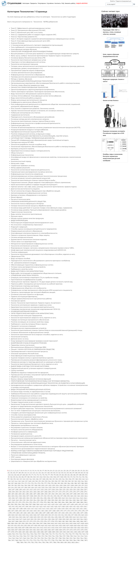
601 (56, 523)
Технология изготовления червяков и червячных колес (31, 305)
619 (39, 525)
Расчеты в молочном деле (20, 199)
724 (17, 536)
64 (12, 475)
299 (78, 494)
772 (31, 540)
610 (9, 525)
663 (38, 530)
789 (21, 542)
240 (24, 490)
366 (78, 500)
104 (48, 477)
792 (32, 542)
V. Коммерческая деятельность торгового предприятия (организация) (36, 45)
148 (30, 481)
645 (53, 528)
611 (12, 525)
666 (49, 530)
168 (16, 483)
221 (36, 487)
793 (36, 542)
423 (44, 506)
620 (42, 525)
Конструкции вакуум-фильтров (22, 459)
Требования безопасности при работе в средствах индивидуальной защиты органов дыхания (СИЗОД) (49, 394)
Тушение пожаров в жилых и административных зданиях (32, 358)
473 (72, 511)
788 (18, 542)
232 (75, 487)
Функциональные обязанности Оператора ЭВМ (28, 347)
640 (34, 528)
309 (35, 496)
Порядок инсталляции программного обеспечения (30, 320)
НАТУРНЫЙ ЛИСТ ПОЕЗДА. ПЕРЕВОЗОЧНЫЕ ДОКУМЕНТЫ (32, 138)
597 (41, 523)
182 (62, 483)
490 (55, 513)
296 (67, 494)
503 (24, 515)
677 (9, 532)
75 (43, 475)
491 (59, 513)
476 (83, 511)
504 (27, 515)
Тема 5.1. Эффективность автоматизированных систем (30, 28)
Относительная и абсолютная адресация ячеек (28, 442)
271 (57, 492)
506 (35, 515)
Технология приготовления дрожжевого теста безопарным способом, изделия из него (43, 254)
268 (46, 492)
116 (86, 477)
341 (67, 498)
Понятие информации (19, 252)
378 (41, 502)
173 (32, 483)
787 (85, 540)
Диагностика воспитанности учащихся (25, 189)
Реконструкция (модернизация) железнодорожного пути (32, 222)
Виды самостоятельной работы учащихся (26, 98)
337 (52, 498)
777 (49, 540)
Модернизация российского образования (26, 231)
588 (8, 523)
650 (72, 528)
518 (76, 515)
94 (17, 477)
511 (53, 515)
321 (75, 496)
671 (68, 530)
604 (67, 523)
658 (20, 530)
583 (70, 521)
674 (78, 530)
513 (59, 515)
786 (82, 540)
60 (82, 473)
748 (24, 538)
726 (24, 536)
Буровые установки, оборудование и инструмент (29, 195)
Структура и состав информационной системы (28, 62)
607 (78, 523)
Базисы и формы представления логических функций (31, 379)
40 (25, 473)
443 (39, 509)
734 (53, 536)
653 (82, 528)
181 (59, 483)
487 (44, 513)
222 (39, 487)
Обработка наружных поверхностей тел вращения (29, 372)
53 (62, 473)
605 (71, 523)
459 (20, 511)
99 (31, 477)
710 (50, 534)
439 (24, 509)
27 (70, 471)
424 (48, 506)
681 (24, 532)
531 (42, 517)
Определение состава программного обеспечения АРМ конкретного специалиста (41, 290)
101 (38, 477)
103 (44, 477)
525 (20, 517)
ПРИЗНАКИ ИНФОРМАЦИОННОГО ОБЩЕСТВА (28, 201)
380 (49, 502)
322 (78, 496)
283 (20, 494)
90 (86, 475)
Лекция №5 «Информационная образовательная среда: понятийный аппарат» (40, 140)
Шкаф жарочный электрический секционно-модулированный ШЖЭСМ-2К (38, 250)
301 (86, 494)
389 (81, 502)
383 (59, 502)
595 (34, 523)
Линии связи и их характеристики (23, 241)
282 (16, 494)
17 (43, 471)
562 (74, 519)
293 (56, 494)
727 (28, 536)
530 (38, 517)
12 (30, 471)
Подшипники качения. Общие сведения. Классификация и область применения (40, 182)
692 (64, 532)
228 (61, 487)
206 (64, 485)
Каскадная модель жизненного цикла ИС (26, 436)
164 (82, 481)
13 (33, 471)
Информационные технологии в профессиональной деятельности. (35, 123)
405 (60, 504)
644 (49, 528)
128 (44, 479)
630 (79, 525)
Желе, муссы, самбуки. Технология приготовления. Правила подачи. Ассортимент (41, 56)
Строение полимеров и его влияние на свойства (29, 398)
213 (9, 487)
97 (25, 477)
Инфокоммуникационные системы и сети (26, 396)
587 (85, 521)
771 (27, 540)
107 (58, 477)
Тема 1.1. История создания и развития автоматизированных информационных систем (42, 39)
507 (38, 515)
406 (64, 504)
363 (67, 500)
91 (8, 477)
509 (46, 515)
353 (31, 500)
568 (17, 521)
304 (16, 496)
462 (31, 511)
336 (49, 498)
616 (29, 525)
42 (31, 473)
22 (56, 471)
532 (45, 517)
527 (28, 517)
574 (38, 521)
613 (19, 525)
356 (42, 500)
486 (40, 513)
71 (32, 475)
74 (40, 475)
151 (40, 481)
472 (68, 511)
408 (72, 504)
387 (74, 502)
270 (53, 492)
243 (35, 490)
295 (64, 494)
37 (17, 473)
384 (63, 502)
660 (27, 530)
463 (35, 511)
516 (69, 515)
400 (41, 504)
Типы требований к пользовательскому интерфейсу (30, 47)
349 (17, 500)
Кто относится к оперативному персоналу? (27, 225)
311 (42, 496)
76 (46, 475)
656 (12, 530)
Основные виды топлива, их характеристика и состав (30, 391)
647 (60, 528)
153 (46, 481)
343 (74, 498)
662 (34, 530)
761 (71, 538)
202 (50, 485)
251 (64, 490)
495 (74, 513)
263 (27, 492)
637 (23, 528)
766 (9, 540)
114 (80, 477)
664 (42, 530)
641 (38, 528)
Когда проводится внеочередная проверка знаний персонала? (34, 341)
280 (9, 494)
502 (20, 515)
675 (82, 530)
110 (68, 477)
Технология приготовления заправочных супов (28, 60)
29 (76, 471)
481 (21, 513)
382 (56, 502)
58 (76, 473)
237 (13, 490)
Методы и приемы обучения (21, 79)
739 (71, 536)
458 (16, 511)
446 (51, 509)
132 (57, 479)
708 (43, 534)
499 (9, 515)
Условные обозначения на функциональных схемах (30, 332)
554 (46, 519)
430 (70, 506)
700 (13, 534)
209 (76, 485)
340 (63, 498)
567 (13, 521)
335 (45, 498)
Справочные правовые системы (22, 165)
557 (56, 519)
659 (23, 530)
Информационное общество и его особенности (28, 288)
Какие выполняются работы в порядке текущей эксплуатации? (34, 184)
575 (42, 521)
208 (72, 485)
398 (34, 504)
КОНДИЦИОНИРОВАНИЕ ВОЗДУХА (24, 311)
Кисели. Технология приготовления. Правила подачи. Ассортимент (35, 303)
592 (23, 523)
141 (86, 479)
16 (40, 471)
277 (78, 492)
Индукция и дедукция (19, 227)
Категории (25, 3)
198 (36, 485)
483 (28, 513)
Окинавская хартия (18, 301)
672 (71, 530)
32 (84, 471)
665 (45, 530)
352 (27, 500)
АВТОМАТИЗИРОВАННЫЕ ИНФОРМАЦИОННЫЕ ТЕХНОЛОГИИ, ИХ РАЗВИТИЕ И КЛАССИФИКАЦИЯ (48, 383)
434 (85, 506)
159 (66, 481)
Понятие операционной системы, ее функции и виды (30, 134)
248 (53, 490)
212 (86, 485)
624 (57, 525)
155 (53, 481)
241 (28, 490)
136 (70, 479)
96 (23, 477)
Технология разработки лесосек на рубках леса (28, 144)
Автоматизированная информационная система (29, 193)
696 (79, 532)
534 (52, 517)
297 (71, 494)
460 (24, 511)
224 (46, 487)
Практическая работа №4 (20, 125)
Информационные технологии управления (27, 174)
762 (74, 538)
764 (81, 538)
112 (74, 477)
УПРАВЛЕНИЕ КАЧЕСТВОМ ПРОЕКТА (24, 275)
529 (35, 517)
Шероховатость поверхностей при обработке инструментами (33, 461)
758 (60, 538)
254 (74, 490)
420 (33, 506)
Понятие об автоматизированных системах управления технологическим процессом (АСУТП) (45, 127)
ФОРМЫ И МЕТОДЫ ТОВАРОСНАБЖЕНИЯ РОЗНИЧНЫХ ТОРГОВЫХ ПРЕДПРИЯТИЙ (42, 451)
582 (67, 521)
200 (42, 485)
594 (30, 523)
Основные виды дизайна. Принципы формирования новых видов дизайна (38, 210)
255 (78, 490)
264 (31, 492)
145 (19, 481)
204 (57, 485)
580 (60, 521)
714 (63, 534)
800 (62, 542)
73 (37, 475)
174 (35, 483)
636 (19, 528)
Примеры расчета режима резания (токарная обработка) (32, 77)
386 (70, 502)
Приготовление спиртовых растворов (25, 286)
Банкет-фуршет (16, 197)
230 (68, 487)
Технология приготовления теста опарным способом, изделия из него (37, 334)
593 (27, 523)
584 (74, 521)
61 (84, 473)
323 (82, 496)
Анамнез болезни (17, 43)
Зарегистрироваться (123, 1)
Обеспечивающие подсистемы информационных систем (32, 265)
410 (80, 504)
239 (20, 490)
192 (16, 485)
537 (63, 517)
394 (19, 504)
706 (35, 534)
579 (56, 521)
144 (16, 481)
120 (18, 479)
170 (22, 483)
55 (68, 473)
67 (21, 475)
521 (86, 515)
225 (50, 487)
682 (27, 532)
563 (78, 519)
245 (42, 490)
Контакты (57, 3)
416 (20, 506)
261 (20, 492)
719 (80, 534)
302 (9, 496)
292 (53, 494)
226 (53, 487)
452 (74, 509)
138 (76, 479)
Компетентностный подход (21, 161)
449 (63, 509)
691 (61, 532)
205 (61, 485)
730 (39, 536)
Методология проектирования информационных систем (32, 244)
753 (42, 538)
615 (25, 525)
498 (85, 513)
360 (56, 500)
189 (86, 483)
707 (39, 534)
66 (18, 475)
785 (78, 540)
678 (12, 532)
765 (85, 538)
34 (8, 473)
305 (20, 496)
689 (53, 532)
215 (16, 487)
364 (70, 500)
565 (85, 519)
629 (75, 525)
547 (21, 519)
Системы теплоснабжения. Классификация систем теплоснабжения (36, 96)
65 (15, 475)
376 (34, 502)
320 (71, 496)
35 (11, 473)
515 (66, 515)
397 (30, 504)
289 (42, 494)
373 (23, 502)
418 (27, 506)
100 (34, 477)
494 (70, 513)
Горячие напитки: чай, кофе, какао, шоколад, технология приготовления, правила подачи (43, 187)
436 (13, 509)
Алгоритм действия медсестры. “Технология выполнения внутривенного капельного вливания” (46, 408)
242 (31, 490)
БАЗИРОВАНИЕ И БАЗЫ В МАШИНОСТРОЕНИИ (28, 343)
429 (67, 506)
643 (45, 528)
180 (55, 483)
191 (12, 485)
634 (12, 528)
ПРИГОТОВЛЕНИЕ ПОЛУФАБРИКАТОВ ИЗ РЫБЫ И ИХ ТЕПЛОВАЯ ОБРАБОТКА (40, 381)
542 (81, 517)
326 (13, 498)
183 (65, 483)
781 (64, 540)
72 (35, 475)
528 (31, 517)
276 (74, 492)
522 (10, 517)
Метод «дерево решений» (20, 168)
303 (13, 496)
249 (57, 490)
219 (29, 487)
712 (57, 534)
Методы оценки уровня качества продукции (27, 218)
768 (16, 540)
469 (57, 511)
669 (60, 530)
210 (79, 485)
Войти (112, 1)
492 (63, 513)
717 (73, 534)
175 (39, 483)
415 (16, 506)
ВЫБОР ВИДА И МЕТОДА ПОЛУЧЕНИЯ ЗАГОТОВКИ (30, 366)
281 (13, 494)
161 (72, 481)
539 (70, 517)
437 (17, 509)
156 (56, 481)
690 (57, 532)
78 (52, 475)
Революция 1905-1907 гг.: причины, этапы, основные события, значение (112, 32)
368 (85, 500)
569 (20, 521)
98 (28, 477)
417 (23, 506)
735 (57, 536)
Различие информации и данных (23, 455)
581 (63, 521)
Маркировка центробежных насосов (24, 425)
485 (36, 513)
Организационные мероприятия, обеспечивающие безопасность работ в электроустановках (45, 83)
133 (60, 479)
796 (47, 542)
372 (20, 502)
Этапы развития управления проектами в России (29, 417)
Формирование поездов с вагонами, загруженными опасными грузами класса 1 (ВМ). (42, 248)
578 (52, 521)
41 (28, 473)
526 (24, 517)
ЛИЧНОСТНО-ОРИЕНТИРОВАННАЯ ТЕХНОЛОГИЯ (29, 87)
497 (82, 513)
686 (42, 532)
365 (74, 500)
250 (60, 490)
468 (54, 511)
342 (70, 498)
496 (78, 513)
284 (23, 494)
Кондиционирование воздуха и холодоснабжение (29, 130)
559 (64, 519)
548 (24, 519)
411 (83, 504)
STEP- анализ (16, 457)
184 (69, 483)
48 (48, 473)
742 (82, 536)
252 (67, 490)
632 (86, 525)
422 (41, 506)
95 (20, 477)
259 (13, 492)
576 (45, 521)
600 (52, 523)
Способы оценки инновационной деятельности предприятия (33, 229)
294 (60, 494)
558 (60, 519)
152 (43, 481)
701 (17, 534)
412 (86, 504)
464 (38, 511)
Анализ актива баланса (110, 100)
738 (67, 536)
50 (54, 473)
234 (82, 487)
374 (27, 502)
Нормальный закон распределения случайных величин (31, 172)
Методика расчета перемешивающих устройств (28, 328)
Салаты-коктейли (17, 370)
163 (79, 481)
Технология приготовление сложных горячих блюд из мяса (32, 121)
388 (78, 502)
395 (23, 504)
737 (64, 536)
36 (14, 473)
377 (38, 502)
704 (28, 534)
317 (62, 496)
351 (24, 500)
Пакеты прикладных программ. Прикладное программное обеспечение (37, 92)
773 (34, 540)
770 (24, 540)
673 (75, 530)
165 (86, 481)
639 (30, 528)
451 (70, 509)
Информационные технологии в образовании (28, 75)
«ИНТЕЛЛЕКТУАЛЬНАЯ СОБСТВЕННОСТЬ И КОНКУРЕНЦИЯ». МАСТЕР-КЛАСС (39, 136)
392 (12, 504)
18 (45, 471)
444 (43, 509)
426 (55, 506)
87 (77, 475)
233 (78, 487)
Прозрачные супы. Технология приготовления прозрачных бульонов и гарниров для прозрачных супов (49, 421)
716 (70, 534)
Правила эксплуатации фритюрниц (24, 296)
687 (46, 532)
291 (49, 494)
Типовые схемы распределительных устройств (28, 267)
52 (59, 473)
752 (38, 538)
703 (24, 534)
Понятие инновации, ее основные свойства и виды (30, 322)
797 (51, 542)
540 (74, 517)
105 (51, 477)
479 (13, 513)
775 (42, 540)
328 (20, 498)
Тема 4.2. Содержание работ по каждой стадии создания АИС (33, 34)
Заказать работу (70, 3)
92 (11, 477)
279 (85, 492)
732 (46, 536)
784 (74, 540)
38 (19, 473)
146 (23, 481)
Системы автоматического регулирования (26, 72)
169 (19, 483)
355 (38, 500)
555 (49, 519)
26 (67, 471)
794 (39, 542)
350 (21, 500)
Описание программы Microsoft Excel (24, 353)
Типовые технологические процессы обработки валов (31, 206)
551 (35, 519)
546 (17, 519)
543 (85, 517)
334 (41, 498)
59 (79, 473)
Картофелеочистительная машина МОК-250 (27, 132)
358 (49, 500)
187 (79, 483)
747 (20, 538)
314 (52, 496)
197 (32, 485)
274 (67, 492)
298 (75, 494)
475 (79, 511)
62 (87, 473)
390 (85, 502)
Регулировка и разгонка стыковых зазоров (26, 427)
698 (86, 532)
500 (13, 515)
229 (64, 487)
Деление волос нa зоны (19, 339)
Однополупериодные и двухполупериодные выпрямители (32, 89)
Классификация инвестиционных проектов (27, 356)
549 (28, 519)
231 (72, 487)
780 (60, 540)
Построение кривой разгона (21, 434)
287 (35, 494)
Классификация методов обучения (24, 49)
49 (51, 473)
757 (56, 538)
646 (56, 528)
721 (87, 534)
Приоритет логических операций (23, 326)
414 (13, 506)
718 (77, 534)
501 (16, 515)
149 (33, 481)
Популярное (42, 3)
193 (19, 485)
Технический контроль (19, 337)
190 (9, 485)
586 (81, 521)
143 (12, 481)
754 (45, 538)
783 (71, 540)
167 (12, 483)
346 (85, 498)
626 (64, 525)
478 (10, 513)
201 (46, 485)
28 (73, 471)
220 (32, 487)
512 (56, 515)
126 (37, 479)
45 (39, 473)
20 (51, 471)
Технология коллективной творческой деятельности (30, 170)
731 (43, 536)
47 (45, 473)
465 (42, 511)
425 (52, 506)
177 (45, 483)
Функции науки (16, 216)
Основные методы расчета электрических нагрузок (30, 119)
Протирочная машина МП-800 (22, 142)
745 (13, 538)
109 (65, 477)
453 (77, 509)
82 (63, 475)
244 (38, 490)
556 (53, 519)
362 (63, 500)
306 (24, 496)
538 (67, 517)
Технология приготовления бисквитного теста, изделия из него (34, 364)
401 (45, 504)
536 (60, 517)
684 (34, 532)
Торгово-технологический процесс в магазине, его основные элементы (37, 111)
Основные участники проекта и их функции (27, 294)
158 (63, 481)
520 (82, 515)
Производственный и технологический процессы (29, 351)
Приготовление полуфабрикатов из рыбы (26, 280)
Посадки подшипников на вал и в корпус (26, 402)
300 (82, 494)
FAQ (62, 3)
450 (66, 509)
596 (37, 523)
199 (39, 485)
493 (66, 513)
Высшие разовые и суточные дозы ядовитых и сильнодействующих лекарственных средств (45, 53)
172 (29, 483)
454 (81, 509)
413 (10, 506)
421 (37, 506)
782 (67, 540)
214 (12, 487)
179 (52, 483)
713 (60, 534)
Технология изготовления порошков (24, 64)
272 (60, 492)
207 (68, 485)
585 (78, 521)
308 (31, 496)
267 (42, 492)
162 (76, 481)
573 (34, 521)
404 (56, 504)
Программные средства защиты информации (28, 70)
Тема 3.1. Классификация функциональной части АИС (30, 41)
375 (31, 502)
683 (31, 532)
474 (76, 511)
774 (38, 540)
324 (85, 496)
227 (57, 487)
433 (81, 506)
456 (9, 511)
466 (46, 511)
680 (20, 532)
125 (34, 479)
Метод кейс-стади (17, 163)
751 (35, 538)
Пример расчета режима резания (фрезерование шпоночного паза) (36, 360)
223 (43, 487)
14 (35, 471)
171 (26, 483)
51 (57, 473)
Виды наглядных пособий (20, 258)
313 (48, 496)
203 (53, 485)
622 (49, 525)
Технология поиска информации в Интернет (27, 203)
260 (17, 492)
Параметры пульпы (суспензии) (22, 345)
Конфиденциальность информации (24, 432)
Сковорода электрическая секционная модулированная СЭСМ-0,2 (35, 309)
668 (57, 530)
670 (64, 530)
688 (49, 532)
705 (31, 534)
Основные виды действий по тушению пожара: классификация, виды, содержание (41, 208)
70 (29, 475)
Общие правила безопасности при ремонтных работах (31, 299)
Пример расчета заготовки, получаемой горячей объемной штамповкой (37, 375)
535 (56, 517)
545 (13, 519)
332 (34, 498)
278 (81, 492)
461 (27, 511)
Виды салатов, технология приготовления (26, 214)
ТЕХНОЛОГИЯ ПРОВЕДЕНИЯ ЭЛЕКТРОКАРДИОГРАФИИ (31, 51)
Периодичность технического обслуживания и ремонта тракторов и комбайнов (40, 261)
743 (85, 536)
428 (63, 506)
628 (71, 525)
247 (49, 490)
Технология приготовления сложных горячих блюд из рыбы (33, 180)
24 (62, 471)
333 (38, 498)
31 (81, 471)
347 (9, 500)
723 (13, 536)
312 (45, 496)
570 (24, 521)
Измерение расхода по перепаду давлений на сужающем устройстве (36, 362)
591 (20, 523)
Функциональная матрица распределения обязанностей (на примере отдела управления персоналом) (49, 438)
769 (20, 540)
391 (9, 504)
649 (68, 528)
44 (37, 473)
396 (27, 504)
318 (65, 496)
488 (48, 513)
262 (24, 492)
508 (42, 515)
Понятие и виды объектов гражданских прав (27, 85)
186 (75, 483)
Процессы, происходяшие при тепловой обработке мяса (32, 423)
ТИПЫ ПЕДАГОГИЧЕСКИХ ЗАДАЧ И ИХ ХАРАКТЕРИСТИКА (32, 313)
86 (74, 475)
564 (82, 519)
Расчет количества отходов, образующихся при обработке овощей (35, 191)
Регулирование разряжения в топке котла (26, 444)
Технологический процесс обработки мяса (27, 419)
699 (9, 534)
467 (50, 511)
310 (39, 496)
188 (82, 483)
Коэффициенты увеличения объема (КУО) (26, 102)
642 (41, 528)
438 (21, 509)
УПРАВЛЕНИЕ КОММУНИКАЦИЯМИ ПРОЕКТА (28, 453)
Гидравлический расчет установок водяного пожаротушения (33, 368)
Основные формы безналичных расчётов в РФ (28, 58)
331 (31, 498)
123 (27, 479)
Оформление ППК (17, 256)
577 (49, 521)
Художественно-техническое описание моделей (28, 239)
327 (17, 498)
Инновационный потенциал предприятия (26, 315)
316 (58, 496)
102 (41, 477)
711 (53, 534)
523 (13, 517)
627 (68, 525)
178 (49, 483)
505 (31, 515)
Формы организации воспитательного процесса (29, 100)
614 (22, 525)
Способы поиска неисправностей (23, 415)
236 (9, 490)
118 (11, 479)
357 (45, 500)
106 (55, 477)
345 (81, 498)
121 (21, 479)
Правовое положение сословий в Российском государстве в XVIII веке (114, 133)
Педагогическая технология (21, 212)
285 (27, 494)
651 (75, 528)
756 (53, 538)
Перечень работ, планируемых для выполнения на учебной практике (36, 284)
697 (83, 532)
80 (57, 475)
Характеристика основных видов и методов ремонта (30, 151)
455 (85, 509)
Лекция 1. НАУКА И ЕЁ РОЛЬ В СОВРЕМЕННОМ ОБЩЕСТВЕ (32, 349)
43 (34, 473)
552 (39, 519)
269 (49, 492)
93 (14, 477)
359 (52, 500)
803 (73, 542)
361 (60, 500)
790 (25, 542)
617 (32, 525)
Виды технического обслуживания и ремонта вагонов (31, 94)
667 (53, 530)
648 (64, 528)
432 (77, 506)
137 (73, 479)
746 (17, 538)
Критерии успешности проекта (22, 149)
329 (24, 498)
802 (69, 542)
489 (52, 513)
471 (65, 511)
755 (49, 538)
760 (67, 538)
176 (42, 483)
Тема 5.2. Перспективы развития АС (24, 37)
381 (52, 502)
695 (75, 532)
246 (46, 490)
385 (67, 502)
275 (71, 492)
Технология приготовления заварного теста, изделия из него (33, 318)
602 (59, 523)
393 (16, 504)
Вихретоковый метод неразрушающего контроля (29, 400)
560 (67, 519)
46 (42, 473)
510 (50, 515)
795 (43, 542)
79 (54, 475)
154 (49, 481)
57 (73, 473)
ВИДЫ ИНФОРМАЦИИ (19, 220)
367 (81, 500)
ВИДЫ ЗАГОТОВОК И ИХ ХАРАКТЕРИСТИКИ (27, 271)
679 (16, 532)
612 (15, 525)
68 (24, 475)
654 (86, 528)
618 (35, 525)
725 (21, 536)
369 (9, 502)
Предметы (33, 3)
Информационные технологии (22, 155)
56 (70, 473)
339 (59, 498)
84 (69, 475)
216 (19, 487)
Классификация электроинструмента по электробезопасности (34, 233)
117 (8, 479)
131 (54, 479)
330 (27, 498)
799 (58, 542)
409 (76, 504)
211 (83, 485)
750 (31, 538)
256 (82, 490)
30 (79, 471)
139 (80, 479)
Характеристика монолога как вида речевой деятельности (32, 307)
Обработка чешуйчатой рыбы (22, 377)
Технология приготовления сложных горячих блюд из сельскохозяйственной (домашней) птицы (46, 330)
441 (32, 509)
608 (82, 523)
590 (16, 523)
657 (16, 530)
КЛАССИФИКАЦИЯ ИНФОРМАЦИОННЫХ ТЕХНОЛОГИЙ (31, 81)
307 (28, 496)
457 (12, 511)
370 (13, 502)
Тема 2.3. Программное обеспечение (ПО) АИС (28, 30)
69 (27, 475)
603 (63, 523)
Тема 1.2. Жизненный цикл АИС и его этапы (26, 32)
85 (71, 475)
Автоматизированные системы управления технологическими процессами (39, 176)
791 (29, 542)
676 (86, 530)
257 (85, 490)
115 (83, 477)
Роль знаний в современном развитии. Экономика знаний (32, 108)
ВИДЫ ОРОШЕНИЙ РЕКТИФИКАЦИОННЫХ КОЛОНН (30, 389)
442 (36, 509)
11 (28, 471)
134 (63, 479)
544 (9, 519)
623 (53, 525)
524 (17, 517)
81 (60, 475)
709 (46, 534)
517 (72, 515)
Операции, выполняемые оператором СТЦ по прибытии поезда (34, 277)
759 (63, 538)
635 (16, 528)
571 (28, 521)
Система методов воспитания (22, 237)
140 (83, 479)
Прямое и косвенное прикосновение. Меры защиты (30, 235)
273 (63, 492)
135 (67, 479)
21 (53, 471)
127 (40, 479)
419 (30, 506)
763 (78, 538)
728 (32, 536)
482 (25, 513)
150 (36, 481)
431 (74, 506)
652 (79, 528)
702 (20, 534)
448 (59, 509)
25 (64, 471)
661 (31, 530)
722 (10, 536)
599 (48, 523)
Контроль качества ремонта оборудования (26, 430)
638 (27, 528)
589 (12, 523)
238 (16, 490)
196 (29, 485)
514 (62, 515)
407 (68, 504)
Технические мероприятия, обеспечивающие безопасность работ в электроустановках (43, 146)
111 (71, 477)
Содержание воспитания (20, 115)
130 (50, 479)
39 (22, 473)
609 (86, 523)
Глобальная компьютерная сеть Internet (25, 113)
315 (55, 496)
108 (61, 477)
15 (38, 471)
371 (17, 502)
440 (28, 509)
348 (13, 500)
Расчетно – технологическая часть (23, 440)
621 (46, 525)
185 (72, 483)
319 (68, 496)
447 (55, 509)
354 (35, 500)
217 (22, 487)
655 (9, 530)
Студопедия (11, 3)
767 (13, 540)
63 (9, 475)
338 (56, 498)
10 (26, 471)
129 (47, 479)
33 (86, 471)
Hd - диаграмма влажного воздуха (23, 263)
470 (61, 511)
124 (30, 479)
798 (54, 542)
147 (26, 481)
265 (35, 492)
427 (59, 506)
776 (45, 540)
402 (49, 504)
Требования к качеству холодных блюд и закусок (29, 324)
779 (56, 540)
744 (9, 538)
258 (9, 492)
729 (35, 536)
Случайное (50, 3)
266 (38, 492)
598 (45, 523)
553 (42, 519)
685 (38, 532)
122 (24, 479)
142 (9, 481)
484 (32, 513)
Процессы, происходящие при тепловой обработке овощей (33, 292)
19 (48, 471)
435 (10, 509)
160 (69, 481)
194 (22, 485)
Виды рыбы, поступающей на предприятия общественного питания (36, 273)
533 (49, 517)
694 (72, 532)
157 (59, 481)
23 (59, 471)
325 (9, 498)
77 (49, 475)
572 (31, 521)
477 (87, 511)
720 (83, 534)
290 (46, 494)
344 (77, 498)
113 (77, 477)
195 (26, 485)
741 (78, 536)
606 (74, 523)
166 (9, 483)
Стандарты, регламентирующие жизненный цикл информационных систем (39, 413)
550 (32, 519)
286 (31, 494)
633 (9, 528)
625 (60, 525)
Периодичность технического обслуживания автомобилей (32, 117)
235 (86, 487)
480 (17, 513)
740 (75, 536)
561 (71, 519)
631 (82, 525)
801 (66, 542)
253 (71, 490)
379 (45, 502)
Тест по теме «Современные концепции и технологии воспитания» (35, 410)
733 (49, 536)
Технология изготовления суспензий (24, 246)
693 (68, 532)
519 (79, 515)
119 (14, 479)
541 (78, 517)
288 (38, 494)
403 (52, 504)
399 (38, 504)
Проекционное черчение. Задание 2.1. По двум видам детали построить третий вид (41, 282)
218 (26, 487)
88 (80, 475)
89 (83, 475)
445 (47, 509)
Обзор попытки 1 (17, 153)
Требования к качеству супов (21, 269)
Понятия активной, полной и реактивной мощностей (30, 178)
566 (9, 521)
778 (52, 540)
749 (28, 538)
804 (77, 542)
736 (60, 536)
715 (67, 534)
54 (65, 473)
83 (66, 475)
